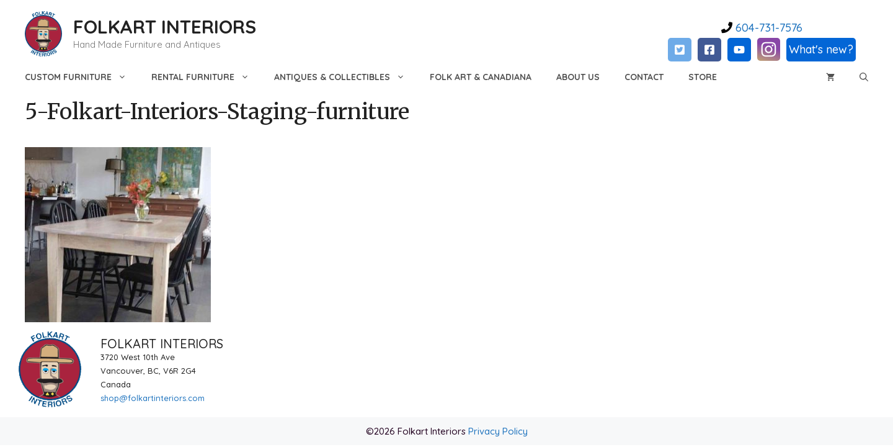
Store (702, 77)
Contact (644, 77)
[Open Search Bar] (864, 77)
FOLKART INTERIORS (164, 26)
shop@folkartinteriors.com (152, 398)
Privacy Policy (498, 431)
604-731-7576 (767, 27)
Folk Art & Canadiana (480, 77)
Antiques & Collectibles (345, 77)
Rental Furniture (206, 77)
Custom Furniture (82, 77)
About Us (578, 77)
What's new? (821, 49)
